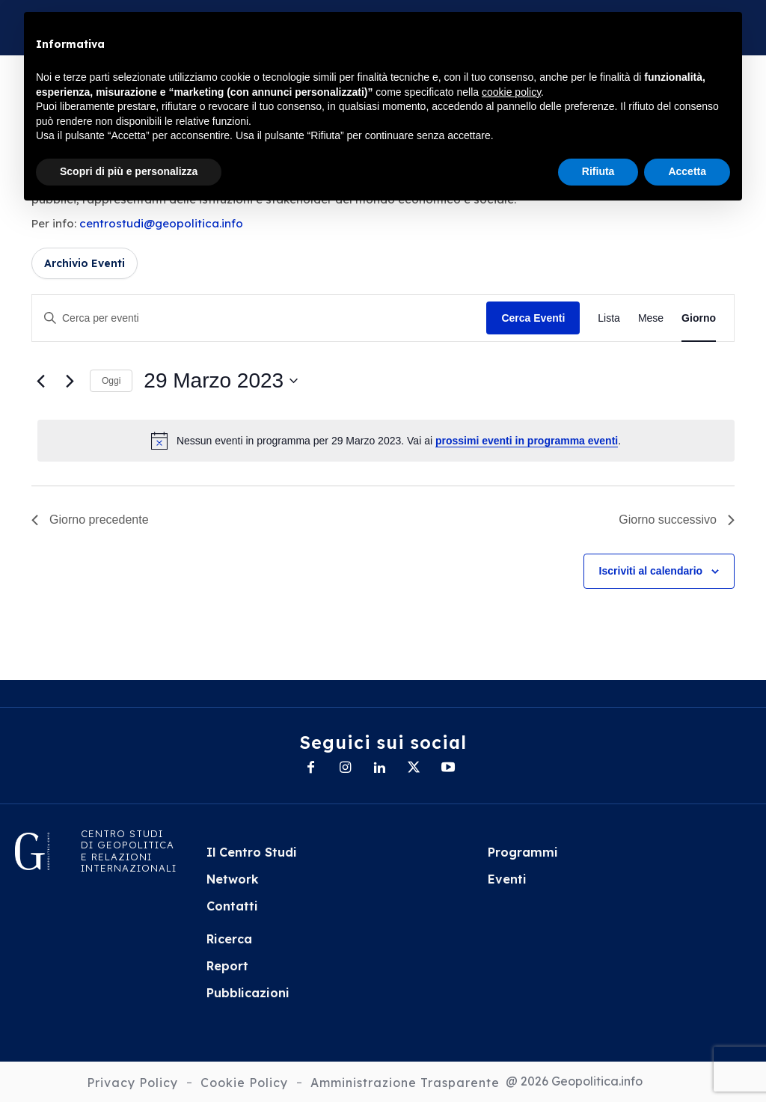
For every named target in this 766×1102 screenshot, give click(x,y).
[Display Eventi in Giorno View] (698, 318)
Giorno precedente (90, 519)
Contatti (232, 906)
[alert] (386, 441)
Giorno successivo (677, 519)
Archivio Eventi (84, 263)
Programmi (523, 852)
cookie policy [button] (511, 92)
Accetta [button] (687, 171)
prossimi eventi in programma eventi (526, 441)
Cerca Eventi (533, 318)
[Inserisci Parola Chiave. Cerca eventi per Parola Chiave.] (259, 318)
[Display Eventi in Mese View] (651, 318)
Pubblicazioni (247, 992)
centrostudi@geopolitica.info (161, 223)
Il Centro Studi (251, 852)
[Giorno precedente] (40, 381)
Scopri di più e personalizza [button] (128, 171)
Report (227, 965)
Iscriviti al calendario (651, 571)
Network (232, 879)
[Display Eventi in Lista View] (609, 318)
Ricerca (229, 938)
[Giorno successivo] (70, 381)
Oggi (111, 381)
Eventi (507, 879)
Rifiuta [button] (598, 171)
